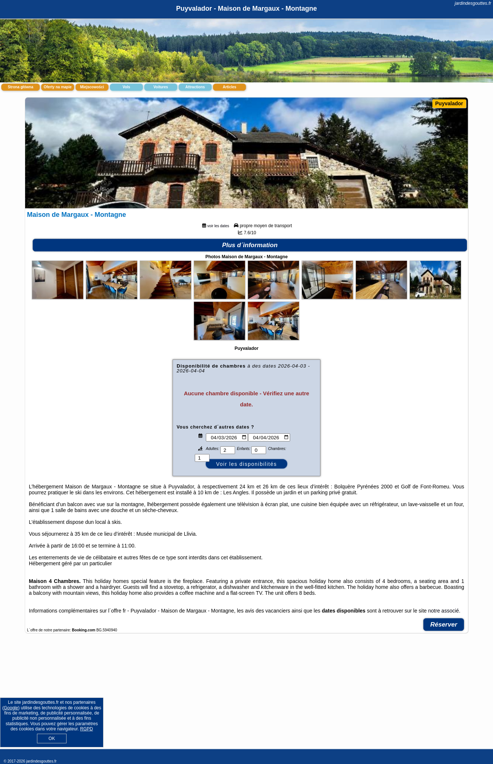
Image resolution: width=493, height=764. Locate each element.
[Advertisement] (246, 695)
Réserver (443, 624)
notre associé (443, 611)
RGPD (86, 728)
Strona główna (20, 87)
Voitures (160, 87)
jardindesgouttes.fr (473, 3)
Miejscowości (92, 87)
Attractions (195, 87)
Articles (230, 87)
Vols (126, 87)
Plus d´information (250, 245)
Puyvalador (449, 103)
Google (11, 707)
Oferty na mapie (58, 87)
